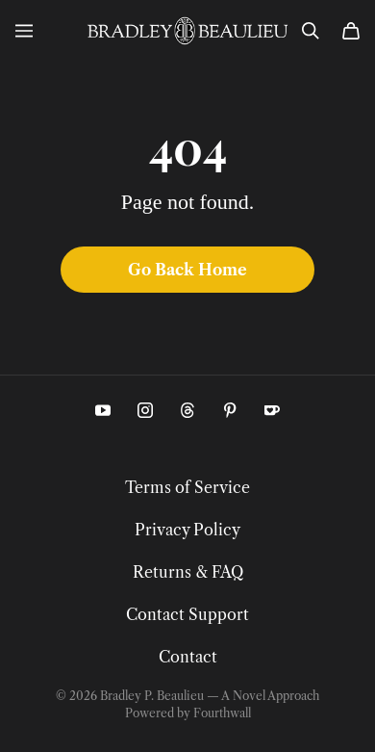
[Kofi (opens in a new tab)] (272, 410)
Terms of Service (187, 487)
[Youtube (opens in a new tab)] (103, 410)
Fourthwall (222, 713)
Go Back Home (187, 269)
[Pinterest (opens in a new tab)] (230, 410)
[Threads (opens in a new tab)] (187, 410)
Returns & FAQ (188, 572)
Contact (188, 656)
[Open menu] (24, 30)
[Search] (310, 30)
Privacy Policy (187, 529)
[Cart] (351, 30)
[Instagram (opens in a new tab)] (145, 410)
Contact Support (187, 614)
